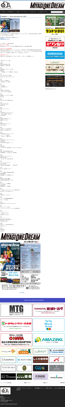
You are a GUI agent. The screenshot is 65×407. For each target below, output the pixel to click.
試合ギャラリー (33, 11)
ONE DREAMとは (11, 11)
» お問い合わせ (48, 388)
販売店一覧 (41, 11)
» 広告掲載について (39, 388)
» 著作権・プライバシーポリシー (24, 388)
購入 (46, 11)
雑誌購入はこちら (5, 39)
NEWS (18, 11)
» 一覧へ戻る (21, 292)
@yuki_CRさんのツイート (50, 88)
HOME (4, 11)
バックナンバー (25, 11)
